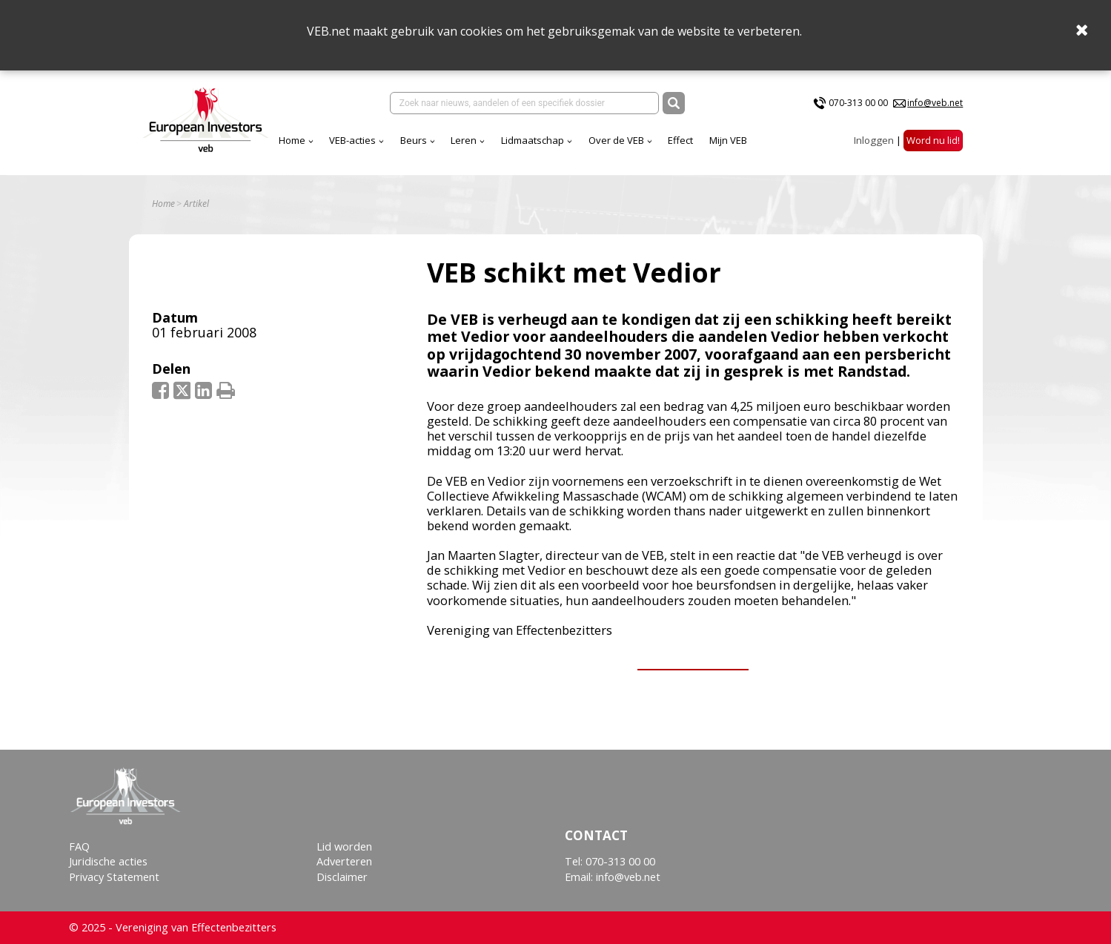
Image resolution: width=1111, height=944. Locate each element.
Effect (680, 140)
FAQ (79, 846)
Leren (464, 140)
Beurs (413, 140)
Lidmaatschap (532, 140)
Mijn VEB (728, 140)
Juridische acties (108, 861)
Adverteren (344, 861)
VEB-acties (352, 140)
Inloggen (874, 140)
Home (292, 140)
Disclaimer (342, 877)
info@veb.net (935, 102)
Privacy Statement (114, 877)
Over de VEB (616, 140)
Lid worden (344, 846)
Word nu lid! (933, 140)
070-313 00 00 (858, 102)
